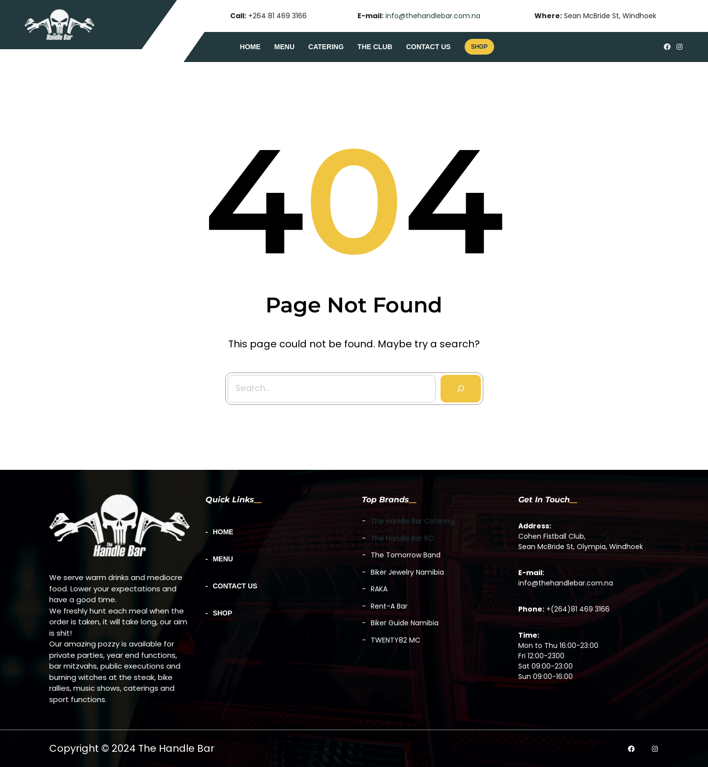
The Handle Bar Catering (412, 521)
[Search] (456, 384)
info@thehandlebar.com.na (432, 16)
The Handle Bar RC (402, 538)
